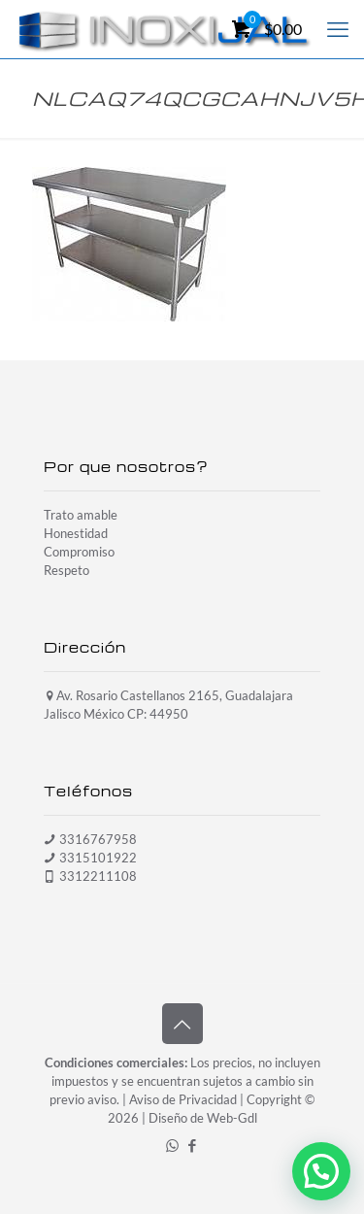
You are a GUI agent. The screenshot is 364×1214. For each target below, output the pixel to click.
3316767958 (98, 839)
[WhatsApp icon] (172, 1145)
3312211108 (98, 876)
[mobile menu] (337, 29)
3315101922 (98, 857)
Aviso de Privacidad (183, 1099)
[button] (321, 1171)
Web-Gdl (232, 1118)
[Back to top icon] (182, 1023)
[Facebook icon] (192, 1145)
